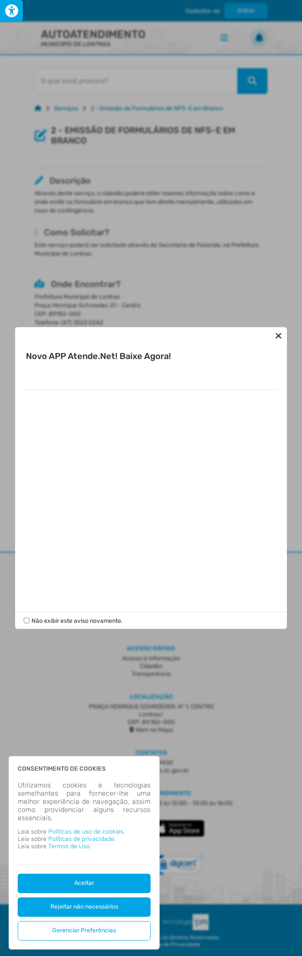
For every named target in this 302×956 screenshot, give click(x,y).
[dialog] (84, 853)
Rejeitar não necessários (84, 906)
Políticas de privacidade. (82, 839)
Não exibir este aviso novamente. (77, 621)
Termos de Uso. (69, 846)
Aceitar (84, 883)
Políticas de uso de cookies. (86, 831)
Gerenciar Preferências (84, 930)
